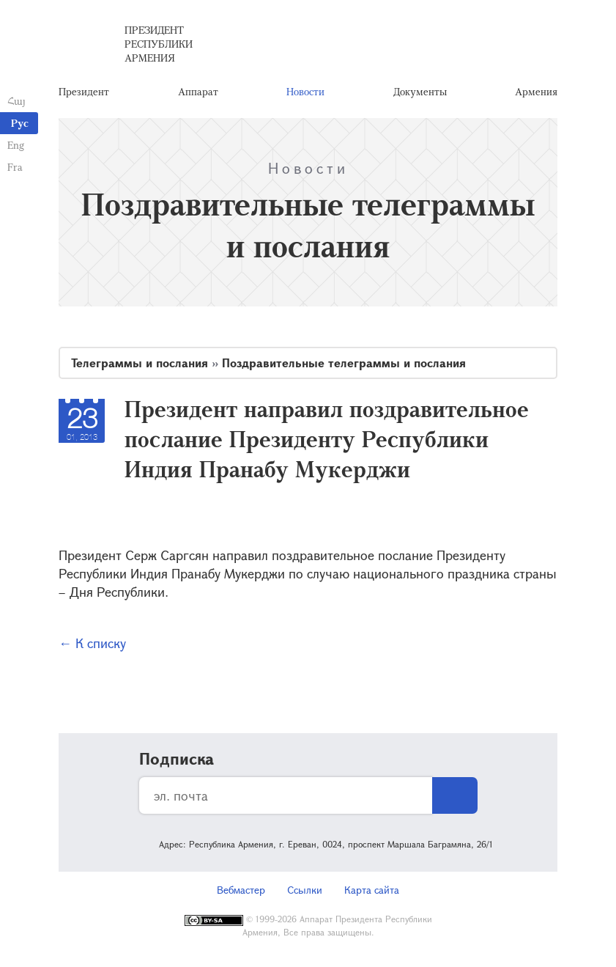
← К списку (92, 643)
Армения (536, 91)
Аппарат (198, 91)
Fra (15, 167)
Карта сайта (371, 890)
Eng (15, 145)
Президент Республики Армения (159, 44)
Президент (84, 91)
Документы (420, 91)
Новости (305, 91)
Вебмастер (241, 890)
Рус (20, 123)
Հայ (16, 101)
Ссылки (304, 890)
